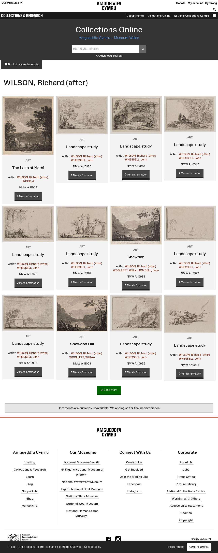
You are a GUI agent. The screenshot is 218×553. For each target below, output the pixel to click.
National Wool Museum (82, 503)
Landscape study (82, 146)
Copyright (186, 520)
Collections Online (159, 15)
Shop (29, 498)
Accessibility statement (186, 505)
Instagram (134, 491)
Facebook (134, 484)
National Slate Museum (82, 496)
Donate (180, 3)
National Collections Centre (191, 15)
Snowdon (135, 257)
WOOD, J (28, 181)
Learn (30, 476)
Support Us (29, 491)
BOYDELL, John (149, 270)
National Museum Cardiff (81, 462)
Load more (109, 390)
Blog (30, 484)
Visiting (29, 462)
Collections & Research (22, 15)
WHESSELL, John (82, 160)
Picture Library (186, 484)
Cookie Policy (92, 546)
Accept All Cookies (199, 546)
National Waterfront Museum (82, 482)
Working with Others (186, 498)
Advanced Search (109, 55)
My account (195, 3)
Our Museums (12, 3)
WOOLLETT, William (125, 270)
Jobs (186, 469)
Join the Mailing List (134, 476)
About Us (186, 462)
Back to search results (22, 64)
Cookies (186, 513)
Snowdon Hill (82, 344)
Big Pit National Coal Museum (82, 489)
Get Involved (134, 469)
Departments (135, 15)
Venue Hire (29, 505)
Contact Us (134, 462)
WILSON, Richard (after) (32, 177)
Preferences (176, 546)
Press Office (186, 476)
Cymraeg (211, 3)
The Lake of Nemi (28, 167)
